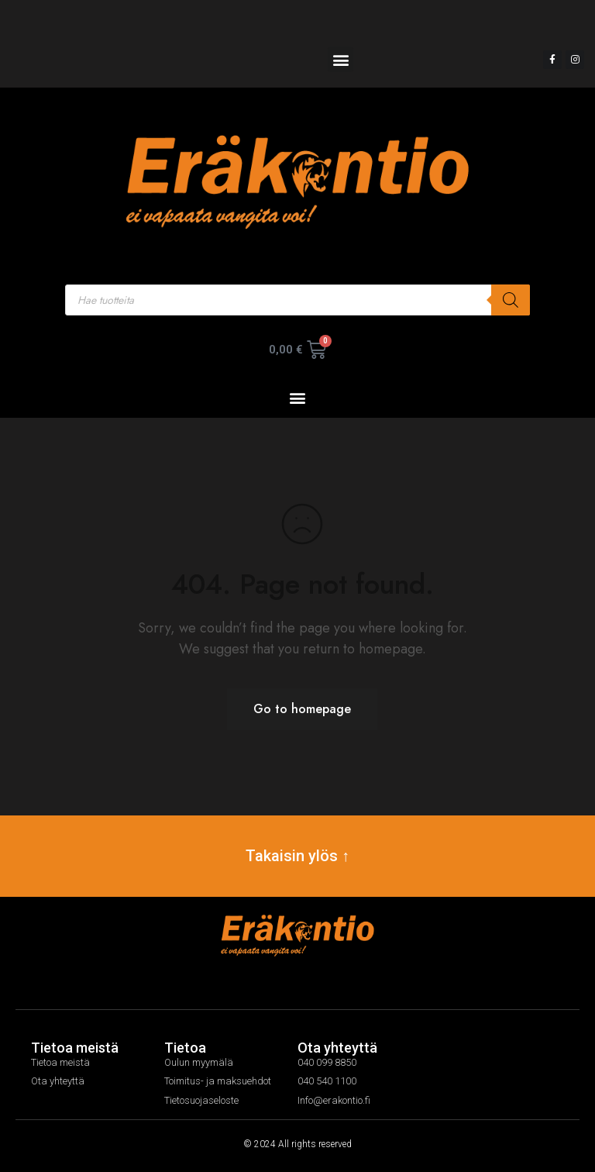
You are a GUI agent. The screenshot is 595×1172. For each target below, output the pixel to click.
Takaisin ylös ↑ (297, 855)
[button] (340, 59)
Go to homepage (302, 709)
